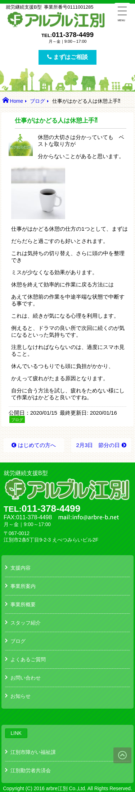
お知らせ (20, 696)
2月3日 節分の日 (98, 445)
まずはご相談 (67, 57)
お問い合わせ (25, 678)
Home (16, 101)
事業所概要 (23, 604)
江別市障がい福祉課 (33, 752)
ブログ (37, 101)
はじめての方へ (37, 445)
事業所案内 (23, 586)
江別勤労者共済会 (30, 770)
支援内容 (20, 568)
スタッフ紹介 (25, 623)
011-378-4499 (73, 34)
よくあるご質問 (28, 659)
